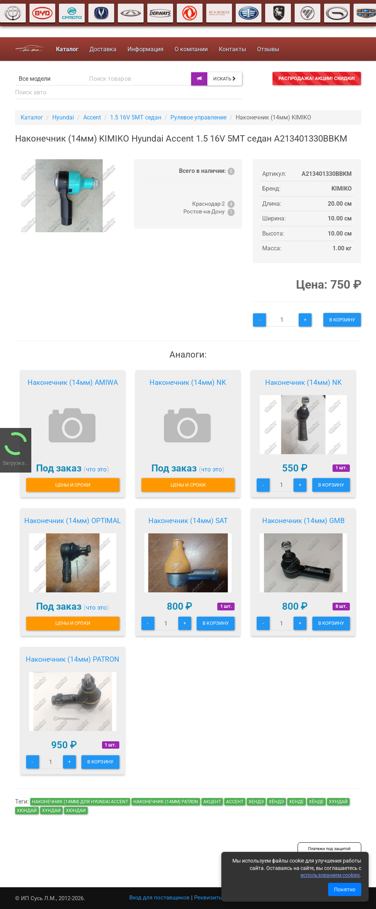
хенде (296, 801)
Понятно (344, 889)
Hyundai (63, 117)
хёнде (316, 801)
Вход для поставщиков (159, 897)
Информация (145, 49)
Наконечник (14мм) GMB (303, 520)
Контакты (232, 49)
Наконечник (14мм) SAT (188, 520)
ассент (234, 801)
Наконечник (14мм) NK (188, 382)
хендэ (256, 801)
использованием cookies (330, 875)
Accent (92, 117)
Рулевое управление (198, 117)
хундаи (51, 810)
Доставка (102, 49)
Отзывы (268, 49)
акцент (212, 801)
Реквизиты (208, 897)
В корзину (342, 320)
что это (96, 469)
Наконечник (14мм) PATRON (72, 659)
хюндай (27, 810)
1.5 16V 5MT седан (135, 117)
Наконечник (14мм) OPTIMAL (72, 520)
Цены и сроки (72, 485)
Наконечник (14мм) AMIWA (73, 382)
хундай (338, 801)
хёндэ (276, 801)
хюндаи (76, 810)
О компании (191, 49)
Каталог (32, 117)
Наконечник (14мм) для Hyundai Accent (80, 801)
